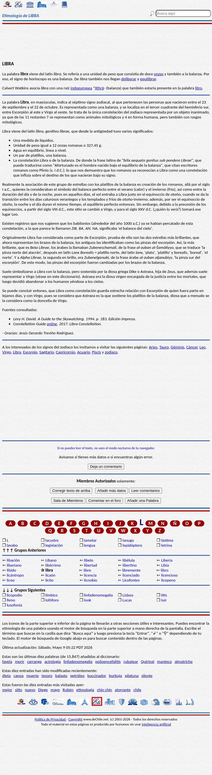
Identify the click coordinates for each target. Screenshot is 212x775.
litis (164, 595)
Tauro (164, 347)
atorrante (123, 689)
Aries (153, 347)
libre (87, 570)
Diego (43, 689)
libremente (131, 570)
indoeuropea (81, 88)
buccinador (96, 675)
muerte (32, 675)
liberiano (14, 565)
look (87, 600)
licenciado (131, 575)
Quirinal (147, 661)
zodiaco (111, 352)
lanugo (128, 540)
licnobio (90, 580)
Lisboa (128, 595)
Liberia (167, 560)
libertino (130, 565)
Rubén (68, 689)
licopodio (14, 595)
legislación (54, 545)
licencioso (169, 575)
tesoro (47, 675)
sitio (18, 689)
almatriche (184, 661)
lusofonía (14, 605)
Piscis (96, 352)
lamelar (90, 540)
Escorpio (30, 352)
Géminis (177, 347)
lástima (167, 540)
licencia (90, 575)
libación (13, 560)
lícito (49, 580)
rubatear (130, 661)
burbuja (115, 675)
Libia (165, 565)
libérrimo (53, 565)
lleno (11, 600)
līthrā (99, 88)
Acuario (83, 352)
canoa (18, 675)
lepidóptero (132, 545)
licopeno (168, 580)
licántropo (15, 575)
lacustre (52, 540)
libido (11, 570)
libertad (90, 565)
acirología (52, 661)
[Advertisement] (106, 42)
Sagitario (46, 352)
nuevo (30, 689)
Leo (202, 347)
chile (137, 689)
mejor (7, 689)
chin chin (104, 689)
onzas (159, 73)
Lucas (127, 600)
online (52, 323)
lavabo (12, 545)
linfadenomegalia (98, 595)
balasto (61, 675)
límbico (51, 595)
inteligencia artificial (156, 724)
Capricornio (65, 352)
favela (7, 661)
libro (164, 570)
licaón (50, 575)
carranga (34, 661)
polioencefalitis (108, 661)
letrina (166, 545)
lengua (89, 545)
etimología (85, 689)
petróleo (77, 675)
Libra (17, 352)
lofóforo (52, 600)
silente (146, 675)
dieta (6, 675)
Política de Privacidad (51, 719)
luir (164, 600)
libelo (88, 560)
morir (19, 661)
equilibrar (148, 78)
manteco (164, 661)
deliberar (128, 78)
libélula (129, 560)
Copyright (75, 719)
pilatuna (132, 675)
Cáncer (192, 347)
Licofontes (131, 580)
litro (198, 88)
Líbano (51, 560)
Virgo (6, 352)
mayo (55, 689)
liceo (11, 580)
